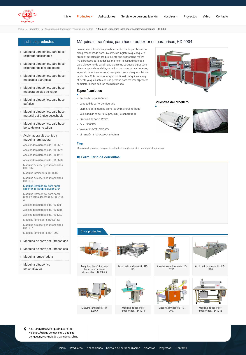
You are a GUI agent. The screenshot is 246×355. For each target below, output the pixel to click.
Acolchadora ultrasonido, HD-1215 (172, 268)
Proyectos (190, 16)
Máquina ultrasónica (87, 148)
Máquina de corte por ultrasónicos (45, 249)
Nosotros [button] (169, 16)
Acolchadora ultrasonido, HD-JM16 (43, 145)
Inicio (67, 16)
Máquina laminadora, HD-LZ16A (94, 309)
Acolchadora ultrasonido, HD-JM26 (43, 150)
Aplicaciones (106, 16)
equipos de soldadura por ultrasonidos (119, 148)
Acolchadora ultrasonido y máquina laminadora (69, 29)
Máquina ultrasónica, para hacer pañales (44, 101)
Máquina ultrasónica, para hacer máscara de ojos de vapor (44, 89)
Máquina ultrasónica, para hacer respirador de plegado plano (44, 66)
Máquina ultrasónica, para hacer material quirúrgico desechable (44, 113)
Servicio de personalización (139, 16)
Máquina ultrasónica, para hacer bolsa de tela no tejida (44, 125)
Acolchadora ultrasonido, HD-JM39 (43, 160)
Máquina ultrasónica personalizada (36, 266)
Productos (34, 29)
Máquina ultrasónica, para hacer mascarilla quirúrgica (44, 78)
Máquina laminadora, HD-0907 (172, 309)
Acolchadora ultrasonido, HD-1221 (43, 154)
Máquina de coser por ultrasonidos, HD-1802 (43, 166)
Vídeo (206, 16)
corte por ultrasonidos (152, 148)
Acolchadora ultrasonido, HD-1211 (133, 268)
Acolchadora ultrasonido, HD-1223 (210, 268)
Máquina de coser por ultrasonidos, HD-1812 (210, 309)
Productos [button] (83, 16)
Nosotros (149, 348)
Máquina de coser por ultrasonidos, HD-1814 (133, 309)
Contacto (222, 16)
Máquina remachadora (38, 256)
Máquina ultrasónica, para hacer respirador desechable (44, 54)
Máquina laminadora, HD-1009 (40, 232)
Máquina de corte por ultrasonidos (45, 241)
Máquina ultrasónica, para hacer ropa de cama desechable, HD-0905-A (94, 269)
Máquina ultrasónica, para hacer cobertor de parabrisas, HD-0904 (41, 187)
